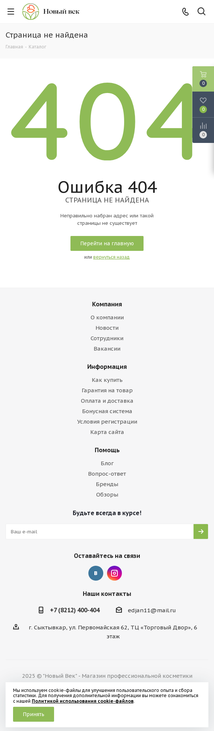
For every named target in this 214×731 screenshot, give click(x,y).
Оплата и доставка (107, 400)
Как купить (107, 379)
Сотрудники (107, 338)
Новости (107, 327)
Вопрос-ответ (107, 473)
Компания (107, 304)
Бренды (107, 484)
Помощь (107, 450)
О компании (107, 317)
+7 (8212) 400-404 (75, 610)
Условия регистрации (107, 421)
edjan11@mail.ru (152, 610)
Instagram (114, 573)
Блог (107, 463)
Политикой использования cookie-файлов (82, 701)
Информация (107, 366)
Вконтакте (95, 573)
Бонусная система (107, 411)
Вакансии (107, 348)
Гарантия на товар (107, 390)
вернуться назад (111, 257)
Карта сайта (107, 431)
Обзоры (107, 494)
